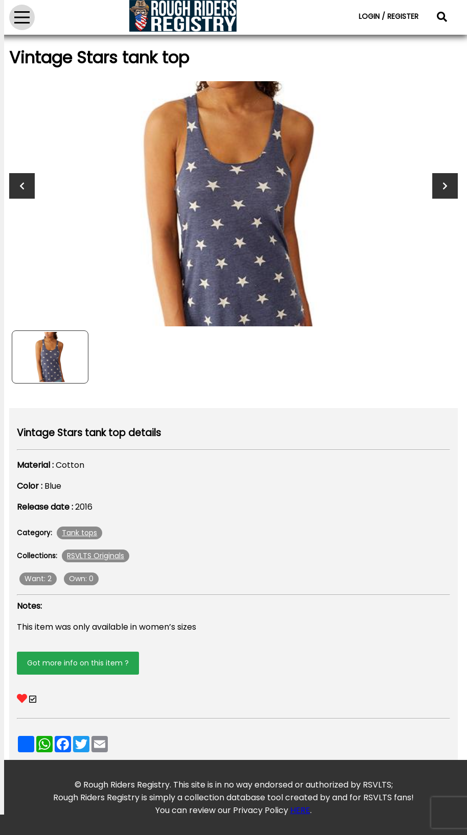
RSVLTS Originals (95, 556)
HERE (300, 810)
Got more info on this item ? (78, 663)
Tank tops (79, 533)
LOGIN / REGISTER (388, 16)
